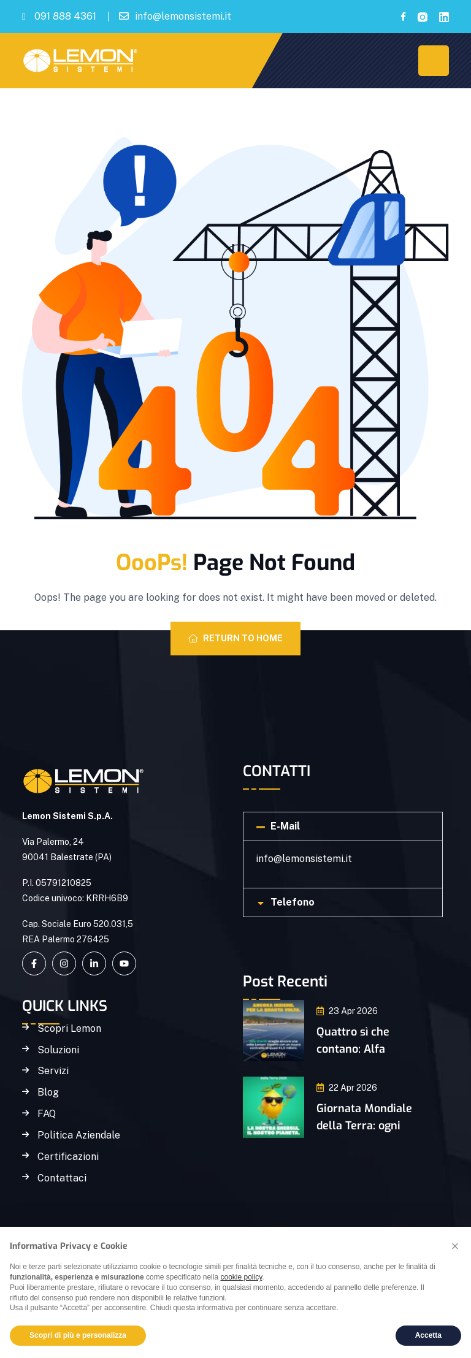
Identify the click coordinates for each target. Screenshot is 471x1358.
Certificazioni (68, 1156)
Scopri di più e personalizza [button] (77, 1335)
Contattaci (61, 1178)
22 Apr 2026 (346, 1088)
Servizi (53, 1071)
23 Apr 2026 (347, 1011)
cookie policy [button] (241, 1277)
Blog (48, 1092)
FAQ (46, 1114)
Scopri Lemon (69, 1028)
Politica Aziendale (78, 1135)
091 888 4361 (65, 16)
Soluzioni (58, 1050)
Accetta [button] (428, 1335)
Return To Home (235, 638)
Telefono (292, 902)
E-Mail (285, 826)
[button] (342, 826)
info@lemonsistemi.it (183, 16)
